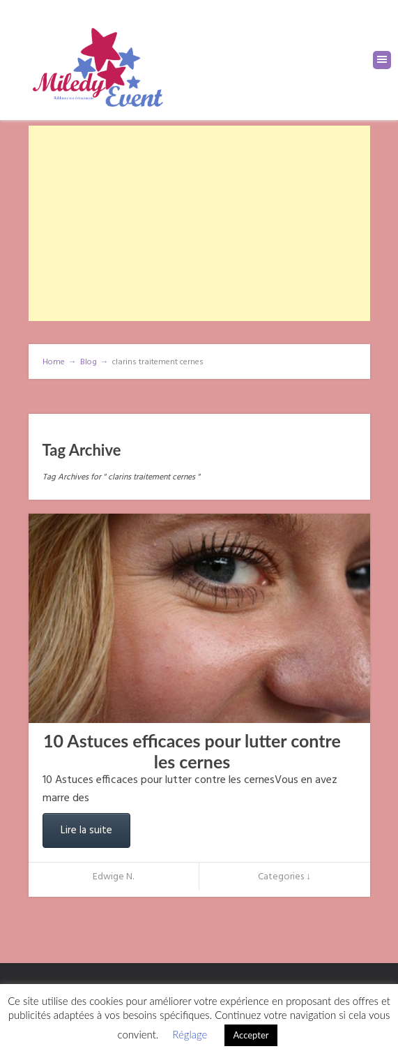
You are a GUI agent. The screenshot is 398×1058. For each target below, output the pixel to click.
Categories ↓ (284, 877)
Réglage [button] (189, 1034)
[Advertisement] (199, 223)
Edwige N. (113, 877)
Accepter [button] (250, 1035)
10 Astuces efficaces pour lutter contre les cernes (192, 751)
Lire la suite (86, 830)
